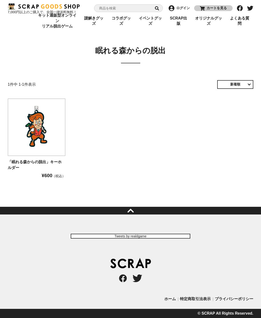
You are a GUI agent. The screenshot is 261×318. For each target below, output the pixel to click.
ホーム (170, 299)
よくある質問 (239, 21)
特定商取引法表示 (195, 299)
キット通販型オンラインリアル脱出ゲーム (57, 21)
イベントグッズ (150, 21)
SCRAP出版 (178, 21)
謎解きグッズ (93, 21)
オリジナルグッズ (208, 21)
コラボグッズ (121, 21)
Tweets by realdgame (130, 236)
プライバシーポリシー (234, 299)
